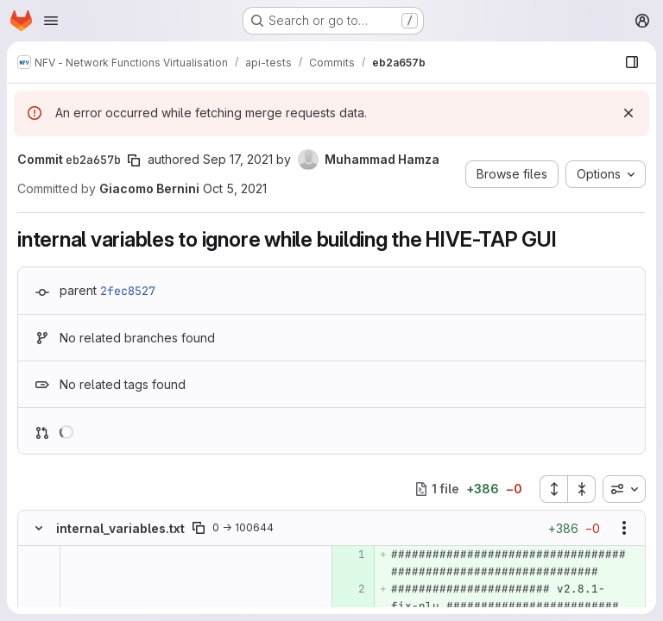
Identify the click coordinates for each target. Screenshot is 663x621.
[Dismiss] (628, 113)
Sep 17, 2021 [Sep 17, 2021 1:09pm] (238, 159)
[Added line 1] (351, 554)
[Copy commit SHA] (133, 160)
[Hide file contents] (38, 528)
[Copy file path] (198, 528)
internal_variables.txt (120, 528)
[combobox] (624, 489)
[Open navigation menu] (51, 20)
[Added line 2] (351, 589)
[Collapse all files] (582, 489)
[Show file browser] (632, 62)
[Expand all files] (553, 489)
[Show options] (624, 528)
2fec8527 (127, 290)
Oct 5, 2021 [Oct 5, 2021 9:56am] (235, 188)
